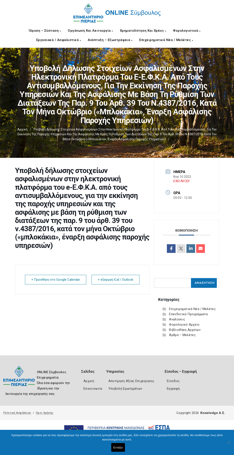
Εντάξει (118, 447)
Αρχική (22, 129)
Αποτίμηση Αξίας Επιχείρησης (131, 381)
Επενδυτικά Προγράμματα (188, 314)
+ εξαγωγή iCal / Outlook (115, 280)
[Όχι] (228, 444)
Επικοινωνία (92, 389)
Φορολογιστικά (187, 31)
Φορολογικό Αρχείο (184, 324)
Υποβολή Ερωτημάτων (125, 389)
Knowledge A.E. (212, 413)
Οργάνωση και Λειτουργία (90, 31)
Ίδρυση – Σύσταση (45, 31)
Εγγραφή (173, 389)
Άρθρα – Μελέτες (182, 335)
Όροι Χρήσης (44, 412)
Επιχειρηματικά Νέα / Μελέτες (166, 40)
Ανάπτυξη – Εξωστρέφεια (110, 40)
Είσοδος (173, 381)
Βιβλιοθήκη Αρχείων (184, 330)
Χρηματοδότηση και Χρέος (143, 31)
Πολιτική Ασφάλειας (17, 412)
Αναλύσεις (177, 319)
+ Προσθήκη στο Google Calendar (55, 280)
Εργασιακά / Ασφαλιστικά (58, 40)
